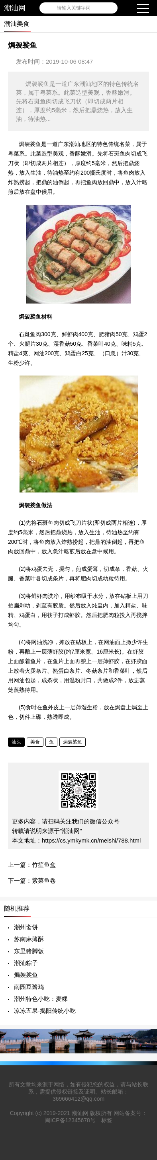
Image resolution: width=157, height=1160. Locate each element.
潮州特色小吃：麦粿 (41, 998)
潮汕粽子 (26, 963)
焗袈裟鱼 (72, 742)
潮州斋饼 (26, 927)
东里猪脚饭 (29, 951)
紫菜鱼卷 (44, 880)
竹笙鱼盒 (44, 864)
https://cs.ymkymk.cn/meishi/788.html (91, 840)
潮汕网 (15, 8)
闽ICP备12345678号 (70, 1120)
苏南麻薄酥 (29, 939)
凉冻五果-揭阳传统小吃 (45, 1010)
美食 (35, 742)
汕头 (16, 742)
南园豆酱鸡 (29, 986)
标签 (106, 1120)
